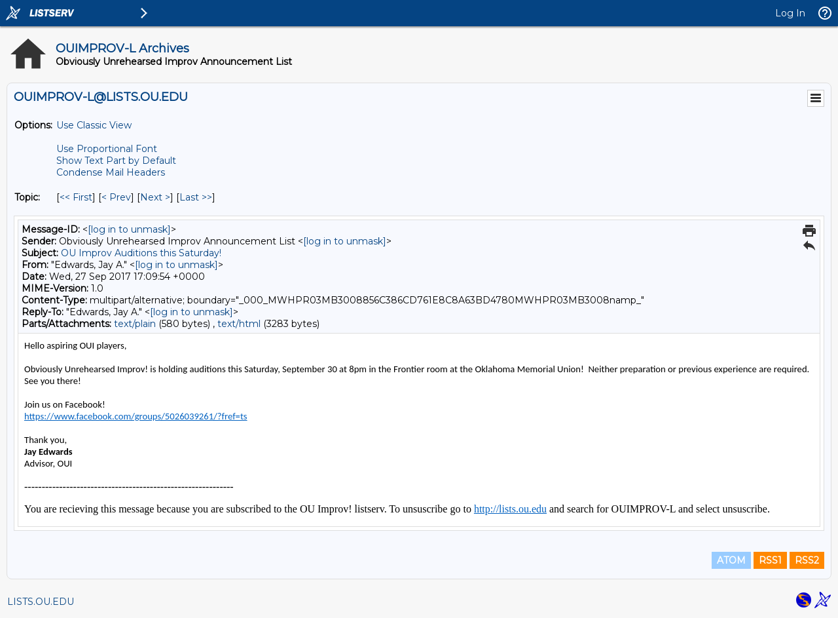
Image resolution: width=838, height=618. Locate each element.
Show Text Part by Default (116, 160)
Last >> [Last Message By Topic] (195, 197)
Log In (790, 13)
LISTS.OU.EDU (40, 602)
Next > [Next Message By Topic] (155, 197)
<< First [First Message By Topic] (76, 197)
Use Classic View (94, 125)
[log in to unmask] (129, 229)
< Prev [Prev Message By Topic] (116, 197)
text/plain (135, 324)
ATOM (731, 560)
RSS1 (770, 560)
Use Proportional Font (106, 149)
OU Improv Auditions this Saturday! (141, 253)
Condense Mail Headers (110, 172)
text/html (239, 324)
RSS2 (807, 560)
